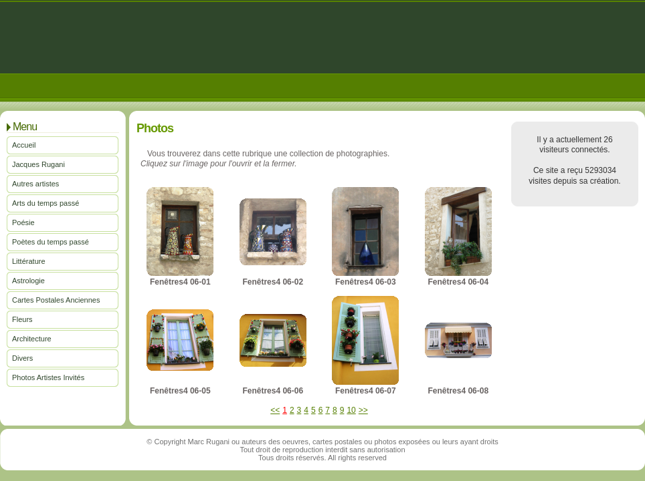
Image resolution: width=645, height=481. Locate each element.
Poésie (23, 222)
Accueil (23, 145)
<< (275, 410)
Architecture (32, 339)
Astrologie (28, 281)
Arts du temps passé (45, 203)
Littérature (28, 261)
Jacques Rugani (38, 164)
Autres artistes (35, 184)
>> (363, 410)
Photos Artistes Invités (48, 377)
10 (351, 410)
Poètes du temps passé (50, 242)
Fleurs (22, 319)
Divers (22, 358)
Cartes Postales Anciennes (56, 300)
